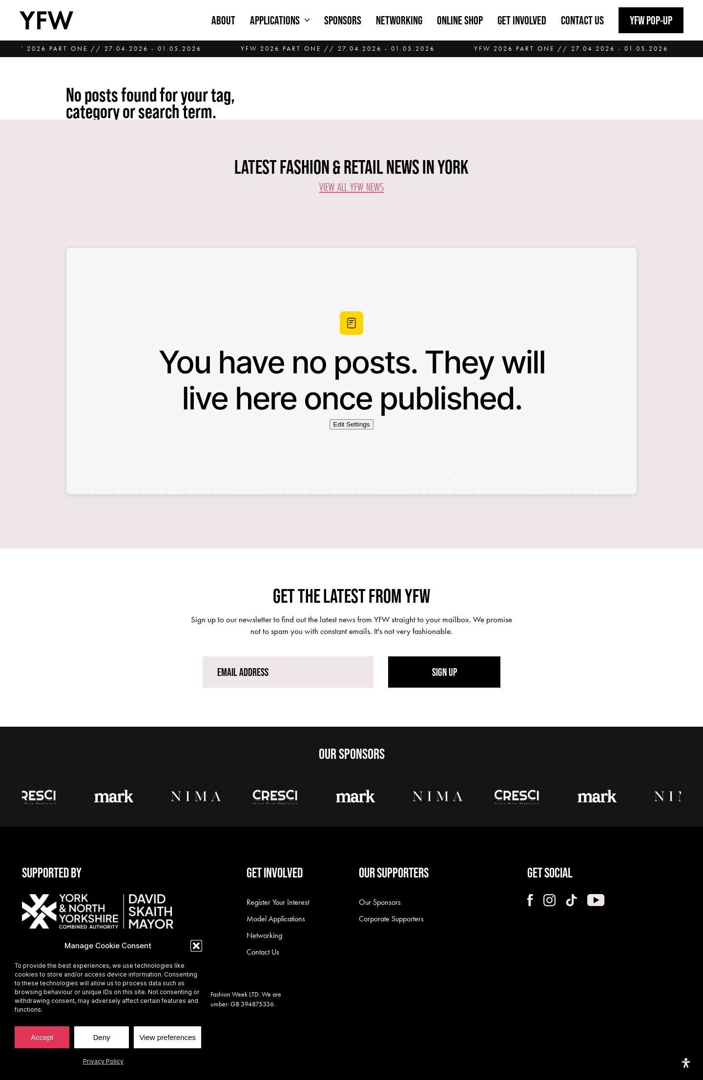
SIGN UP (444, 672)
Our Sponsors (380, 902)
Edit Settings (351, 424)
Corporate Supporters (391, 918)
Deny (101, 1037)
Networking (264, 935)
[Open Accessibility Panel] (686, 1063)
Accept (42, 1037)
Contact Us (263, 952)
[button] (196, 946)
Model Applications (276, 918)
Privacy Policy (103, 1061)
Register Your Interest (278, 902)
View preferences (167, 1037)
